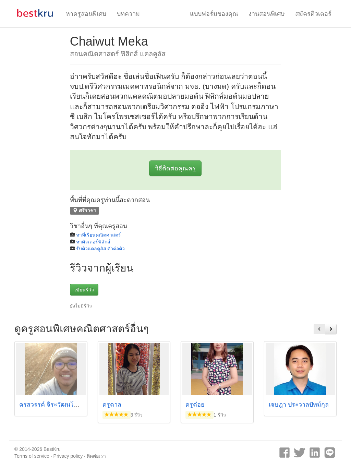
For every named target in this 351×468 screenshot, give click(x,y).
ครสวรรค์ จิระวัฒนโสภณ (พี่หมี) (62, 404)
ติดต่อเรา (96, 456)
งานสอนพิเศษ (267, 13)
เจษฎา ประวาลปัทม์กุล (299, 404)
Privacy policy (68, 456)
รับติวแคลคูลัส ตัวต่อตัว (100, 248)
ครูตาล (111, 404)
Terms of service (31, 456)
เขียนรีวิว (84, 289)
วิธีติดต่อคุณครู (175, 168)
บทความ (128, 13)
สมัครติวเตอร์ (313, 13)
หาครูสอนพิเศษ (86, 13)
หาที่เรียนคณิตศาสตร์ (98, 235)
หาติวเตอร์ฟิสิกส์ (93, 241)
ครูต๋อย (195, 404)
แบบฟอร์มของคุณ (214, 13)
